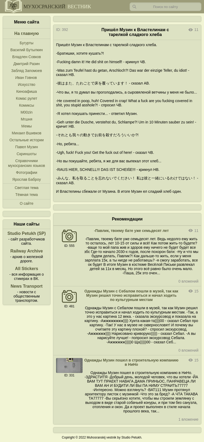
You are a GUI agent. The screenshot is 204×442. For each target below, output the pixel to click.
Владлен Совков (26, 57)
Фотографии (26, 172)
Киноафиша (26, 91)
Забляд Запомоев (26, 71)
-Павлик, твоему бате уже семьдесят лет (131, 230)
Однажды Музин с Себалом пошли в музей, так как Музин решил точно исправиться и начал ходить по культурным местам (131, 295)
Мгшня (26, 119)
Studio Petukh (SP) (26, 233)
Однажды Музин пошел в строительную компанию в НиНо (131, 362)
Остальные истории (26, 140)
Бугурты (26, 43)
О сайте (26, 203)
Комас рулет (26, 98)
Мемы (26, 126)
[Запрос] (165, 6)
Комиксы (26, 105)
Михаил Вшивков (26, 133)
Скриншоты (27, 154)
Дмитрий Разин (26, 64)
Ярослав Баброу (26, 179)
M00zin (26, 112)
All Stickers (26, 268)
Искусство (26, 84)
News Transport (26, 286)
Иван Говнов (26, 77)
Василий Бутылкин (26, 50)
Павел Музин (26, 147)
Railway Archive (26, 251)
